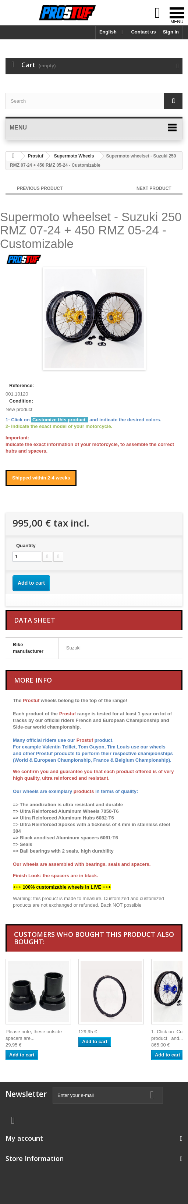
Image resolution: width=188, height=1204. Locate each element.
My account (24, 1138)
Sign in (171, 32)
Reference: (21, 385)
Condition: (21, 401)
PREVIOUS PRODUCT (40, 188)
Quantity (26, 545)
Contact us (143, 32)
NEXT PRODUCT (154, 188)
